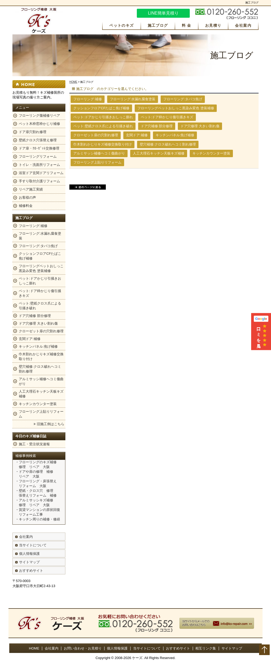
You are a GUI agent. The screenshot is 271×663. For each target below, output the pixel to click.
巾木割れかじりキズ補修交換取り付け (102, 144)
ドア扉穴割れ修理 (32, 132)
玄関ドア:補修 (137, 135)
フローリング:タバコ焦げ (182, 99)
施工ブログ (158, 25)
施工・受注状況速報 (34, 444)
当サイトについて (33, 545)
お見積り (213, 25)
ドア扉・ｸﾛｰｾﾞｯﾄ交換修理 (39, 148)
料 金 (186, 25)
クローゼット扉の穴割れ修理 (95, 135)
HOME (73, 81)
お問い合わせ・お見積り (83, 648)
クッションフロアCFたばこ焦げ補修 (101, 108)
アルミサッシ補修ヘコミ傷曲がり (99, 153)
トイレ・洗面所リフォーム (39, 165)
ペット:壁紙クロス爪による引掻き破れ (103, 126)
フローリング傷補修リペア (39, 115)
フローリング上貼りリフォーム (97, 162)
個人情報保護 (29, 554)
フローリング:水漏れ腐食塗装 (133, 99)
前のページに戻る (87, 187)
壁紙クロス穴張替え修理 (38, 140)
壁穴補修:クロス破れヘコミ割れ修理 (168, 144)
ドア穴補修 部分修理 (157, 126)
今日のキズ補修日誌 (30, 436)
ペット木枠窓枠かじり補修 (39, 124)
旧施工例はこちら (50, 424)
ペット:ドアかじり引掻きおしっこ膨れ (103, 117)
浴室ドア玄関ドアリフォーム (41, 173)
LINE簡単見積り (163, 13)
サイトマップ (29, 562)
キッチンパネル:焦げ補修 (175, 135)
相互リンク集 (205, 648)
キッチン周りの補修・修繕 (39, 519)
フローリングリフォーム (38, 156)
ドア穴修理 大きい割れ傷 (199, 126)
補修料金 (26, 206)
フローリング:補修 (87, 99)
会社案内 (243, 25)
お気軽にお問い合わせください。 (227, 14)
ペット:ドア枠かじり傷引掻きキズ (167, 117)
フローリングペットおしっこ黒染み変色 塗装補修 (175, 108)
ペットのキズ (121, 25)
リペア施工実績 (31, 189)
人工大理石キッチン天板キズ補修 (158, 153)
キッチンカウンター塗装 (211, 153)
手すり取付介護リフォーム (39, 181)
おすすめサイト (31, 571)
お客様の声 (27, 197)
